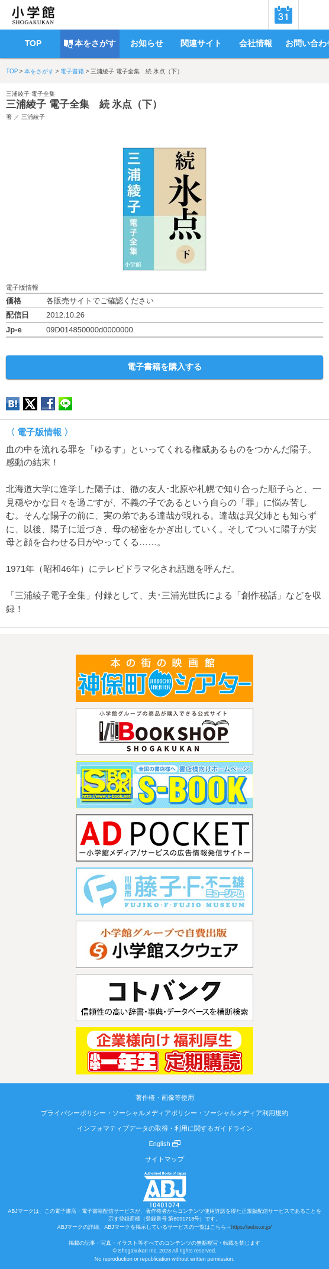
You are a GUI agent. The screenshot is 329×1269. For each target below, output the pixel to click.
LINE (65, 403)
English (164, 1143)
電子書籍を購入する (164, 366)
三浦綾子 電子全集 (30, 93)
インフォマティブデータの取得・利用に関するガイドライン (165, 1128)
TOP (12, 71)
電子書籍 (72, 71)
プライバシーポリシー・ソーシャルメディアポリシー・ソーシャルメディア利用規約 (164, 1112)
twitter (30, 403)
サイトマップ (164, 1159)
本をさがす (39, 71)
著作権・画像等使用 (165, 1097)
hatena (13, 403)
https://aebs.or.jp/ (251, 1227)
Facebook (48, 403)
